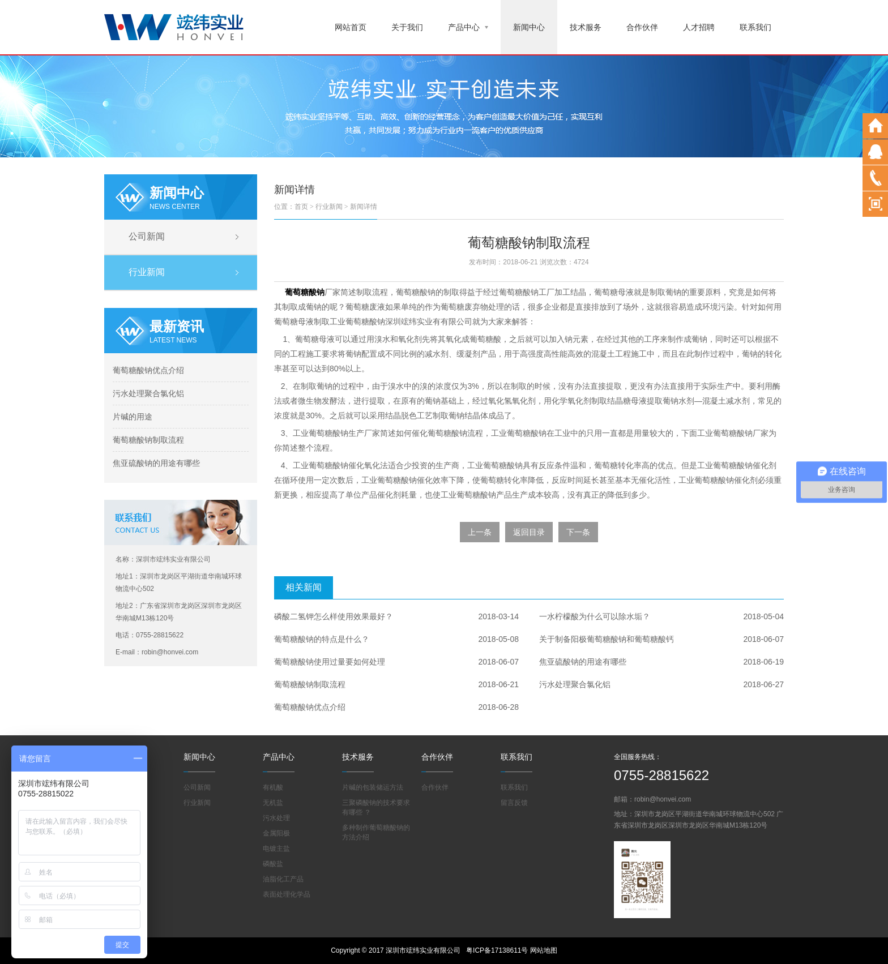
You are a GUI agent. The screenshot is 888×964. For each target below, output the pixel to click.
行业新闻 (147, 272)
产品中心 (468, 27)
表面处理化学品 (286, 894)
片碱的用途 (132, 416)
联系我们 (755, 27)
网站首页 (350, 27)
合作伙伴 (642, 27)
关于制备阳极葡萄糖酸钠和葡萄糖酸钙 (606, 639)
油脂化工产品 (283, 879)
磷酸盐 (273, 864)
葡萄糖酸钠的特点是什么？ (321, 639)
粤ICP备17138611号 (497, 950)
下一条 (578, 532)
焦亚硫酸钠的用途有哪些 (156, 463)
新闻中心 (529, 27)
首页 (301, 207)
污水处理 (276, 818)
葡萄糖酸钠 (305, 292)
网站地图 (543, 950)
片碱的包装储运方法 (372, 787)
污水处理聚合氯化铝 (148, 393)
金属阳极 (276, 833)
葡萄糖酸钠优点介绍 (148, 370)
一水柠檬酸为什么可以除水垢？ (594, 616)
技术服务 (585, 27)
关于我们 (407, 27)
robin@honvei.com (662, 799)
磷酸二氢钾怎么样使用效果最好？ (333, 616)
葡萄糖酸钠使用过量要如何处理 (329, 661)
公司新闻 (147, 236)
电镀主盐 (276, 848)
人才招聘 (699, 27)
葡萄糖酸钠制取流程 (148, 439)
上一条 (480, 532)
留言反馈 (514, 803)
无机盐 (273, 803)
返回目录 (529, 532)
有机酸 (273, 787)
